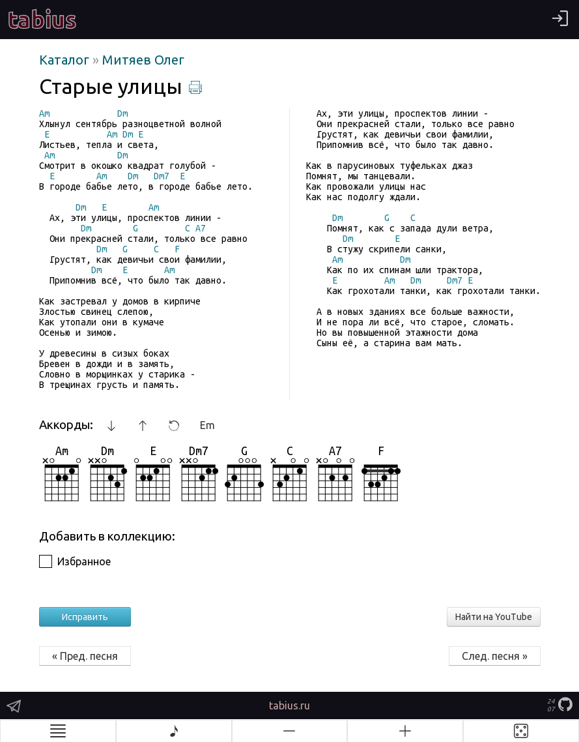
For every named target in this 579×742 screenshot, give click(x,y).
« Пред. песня (85, 656)
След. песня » (495, 656)
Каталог (65, 59)
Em (207, 425)
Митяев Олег (143, 59)
